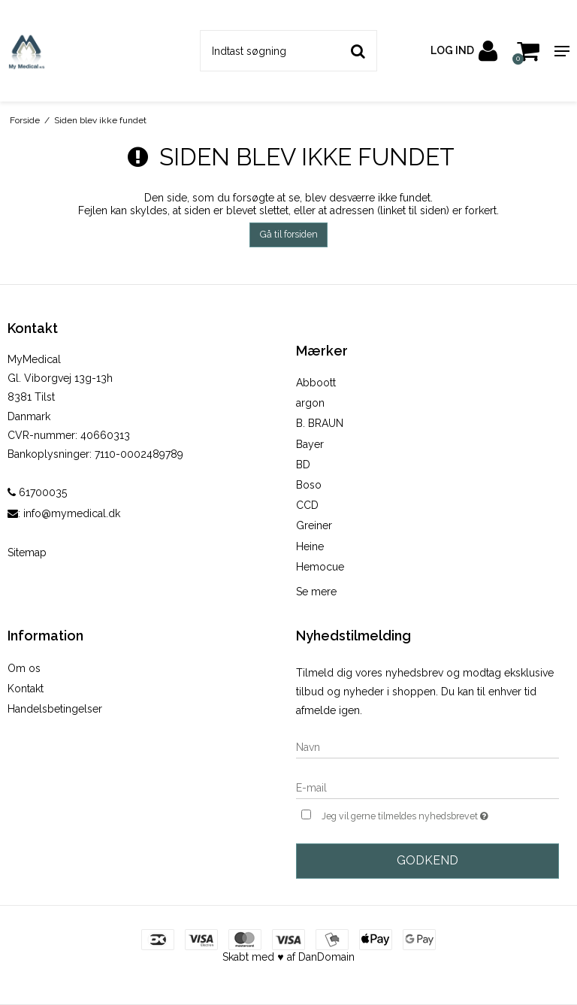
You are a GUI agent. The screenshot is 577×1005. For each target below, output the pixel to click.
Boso (309, 485)
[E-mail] (427, 787)
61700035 (37, 492)
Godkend (427, 860)
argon (310, 403)
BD (303, 465)
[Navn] (427, 746)
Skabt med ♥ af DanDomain (288, 957)
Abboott (316, 383)
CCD (307, 505)
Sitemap (27, 552)
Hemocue (320, 567)
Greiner (314, 525)
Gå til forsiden (289, 234)
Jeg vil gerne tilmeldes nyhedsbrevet (440, 814)
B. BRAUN (319, 423)
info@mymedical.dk (71, 513)
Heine (310, 546)
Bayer (310, 444)
